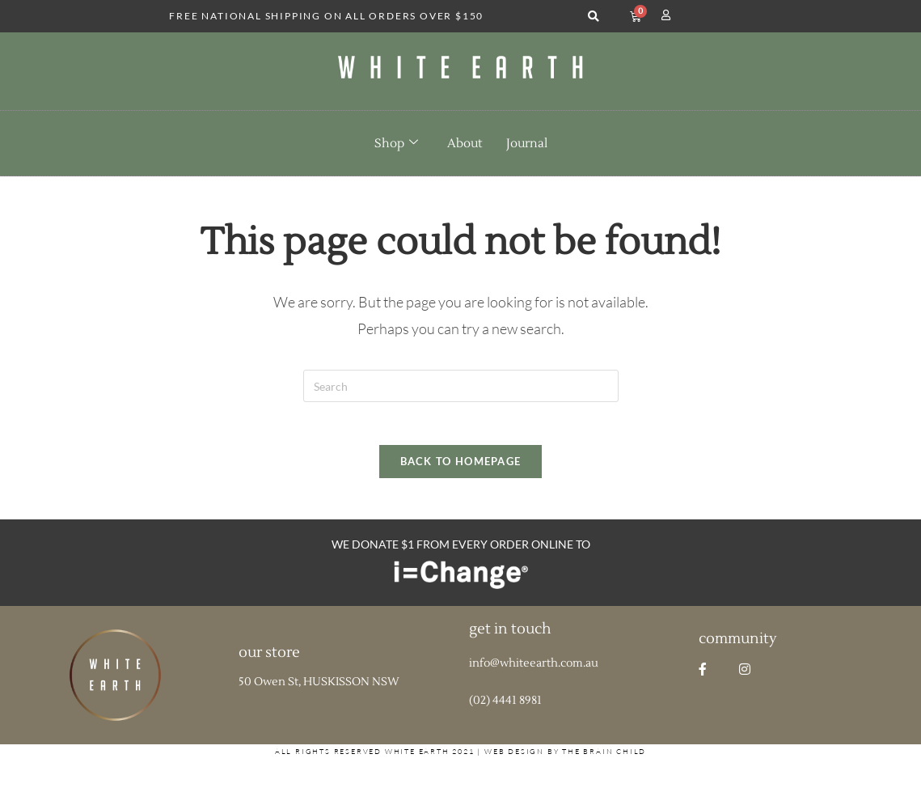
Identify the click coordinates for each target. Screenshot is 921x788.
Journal (526, 143)
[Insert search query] (461, 386)
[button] (593, 16)
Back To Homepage (461, 467)
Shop (396, 143)
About (464, 143)
